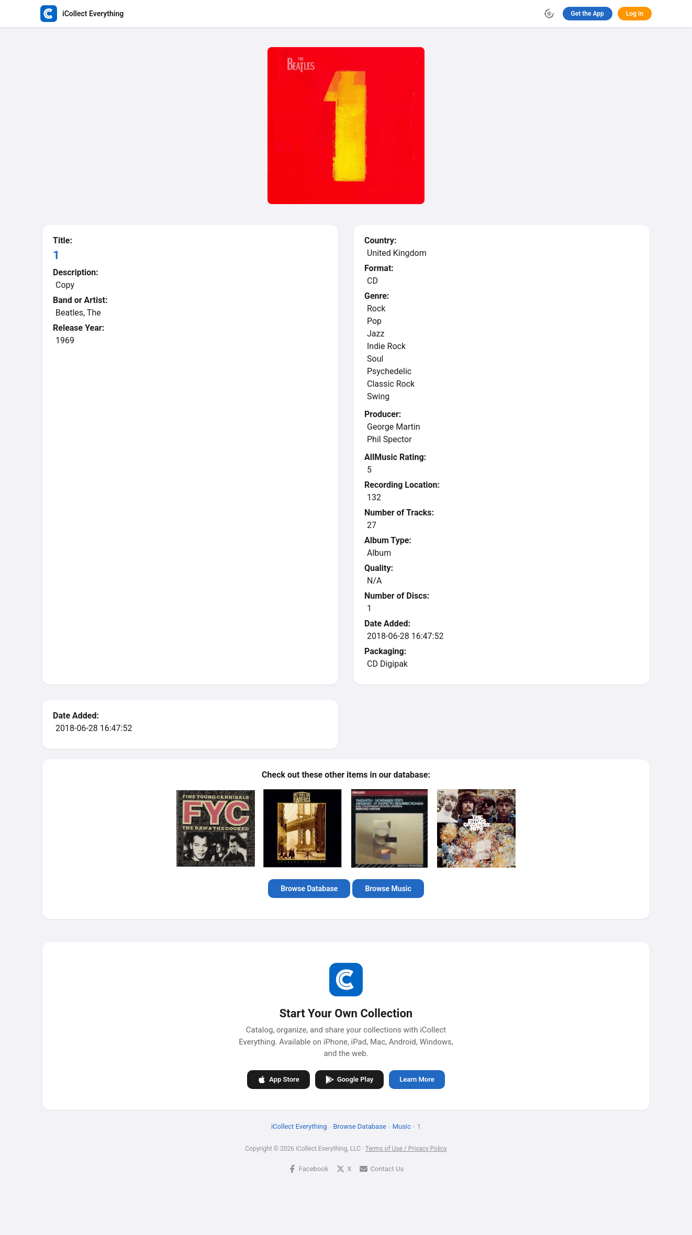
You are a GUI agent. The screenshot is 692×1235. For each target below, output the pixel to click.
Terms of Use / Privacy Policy (406, 1148)
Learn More (416, 1079)
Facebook (308, 1169)
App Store (278, 1079)
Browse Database (309, 888)
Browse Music (388, 888)
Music (402, 1126)
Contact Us (382, 1169)
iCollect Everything (299, 1126)
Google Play (350, 1079)
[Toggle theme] (549, 13)
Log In (634, 13)
